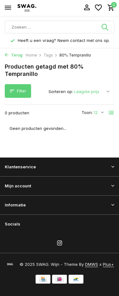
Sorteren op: (61, 91)
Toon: (87, 112)
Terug (14, 55)
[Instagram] (59, 243)
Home (34, 55)
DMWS (91, 264)
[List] (111, 113)
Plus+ (108, 264)
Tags (50, 55)
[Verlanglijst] (98, 8)
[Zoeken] (59, 27)
